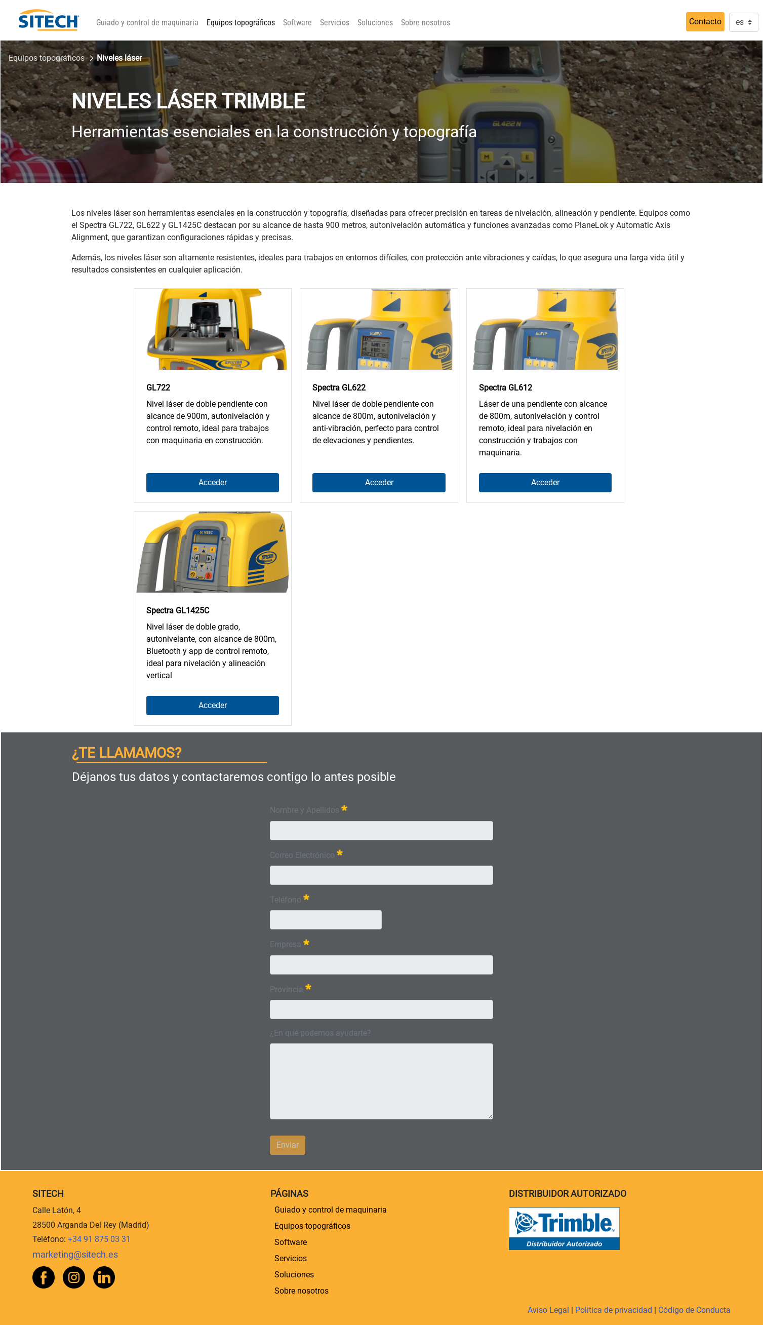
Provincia (290, 988)
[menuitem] (147, 23)
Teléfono (289, 899)
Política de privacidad (614, 1310)
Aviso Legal (549, 1310)
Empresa (289, 943)
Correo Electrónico (306, 854)
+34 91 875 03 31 (99, 1239)
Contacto (705, 21)
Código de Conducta (694, 1310)
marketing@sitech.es (75, 1255)
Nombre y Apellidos (308, 809)
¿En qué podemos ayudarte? (320, 1033)
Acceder (212, 482)
